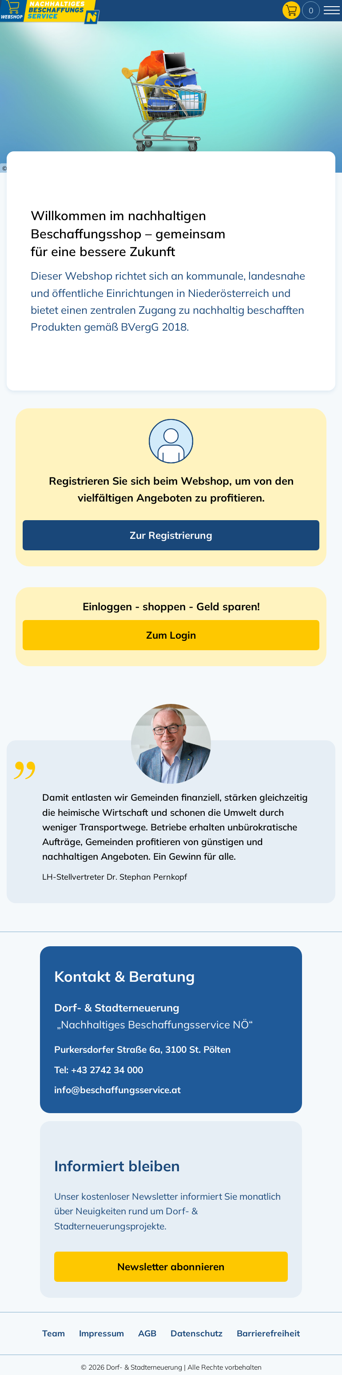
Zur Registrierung (171, 535)
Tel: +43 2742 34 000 (98, 1069)
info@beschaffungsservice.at (117, 1089)
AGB (147, 1333)
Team (53, 1333)
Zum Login (171, 634)
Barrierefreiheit (268, 1333)
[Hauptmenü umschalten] (332, 10)
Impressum (101, 1333)
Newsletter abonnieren (171, 1266)
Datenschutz (197, 1333)
